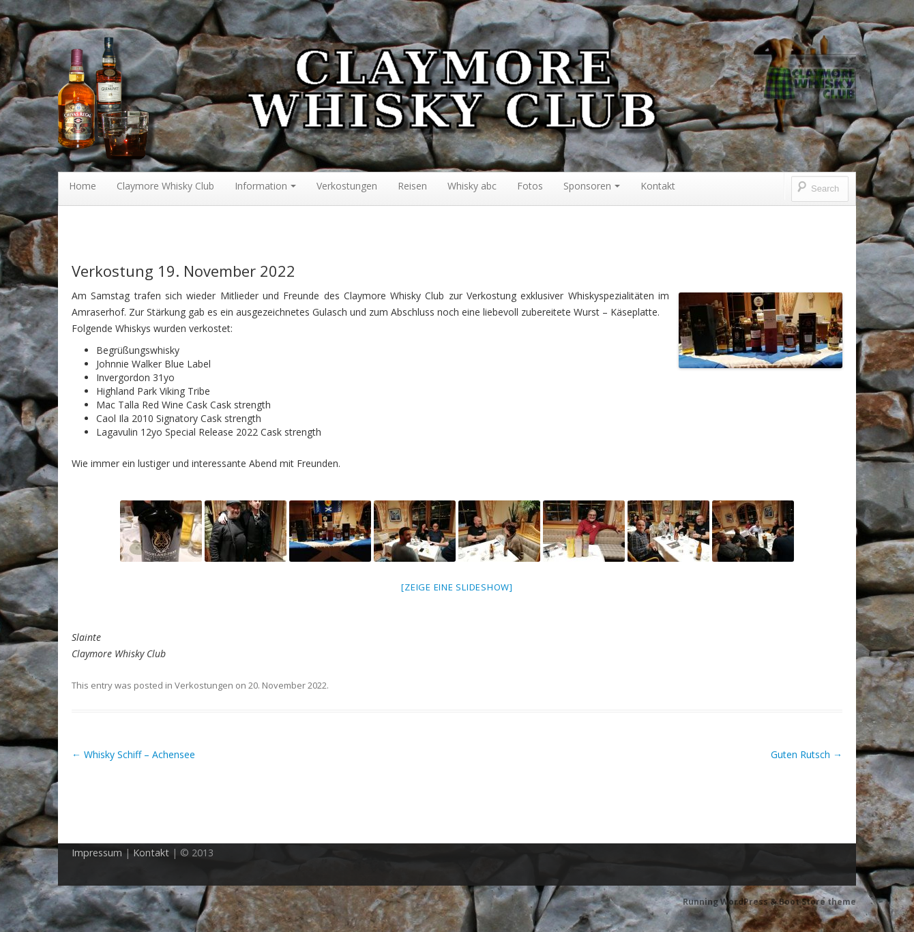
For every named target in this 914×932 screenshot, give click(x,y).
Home (82, 185)
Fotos (530, 185)
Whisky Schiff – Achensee (133, 754)
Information (265, 185)
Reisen (412, 185)
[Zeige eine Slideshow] (457, 587)
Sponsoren (591, 185)
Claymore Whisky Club (165, 185)
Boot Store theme (817, 901)
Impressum (97, 852)
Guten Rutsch (806, 754)
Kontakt (657, 185)
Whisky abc (472, 185)
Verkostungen (346, 185)
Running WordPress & (731, 901)
